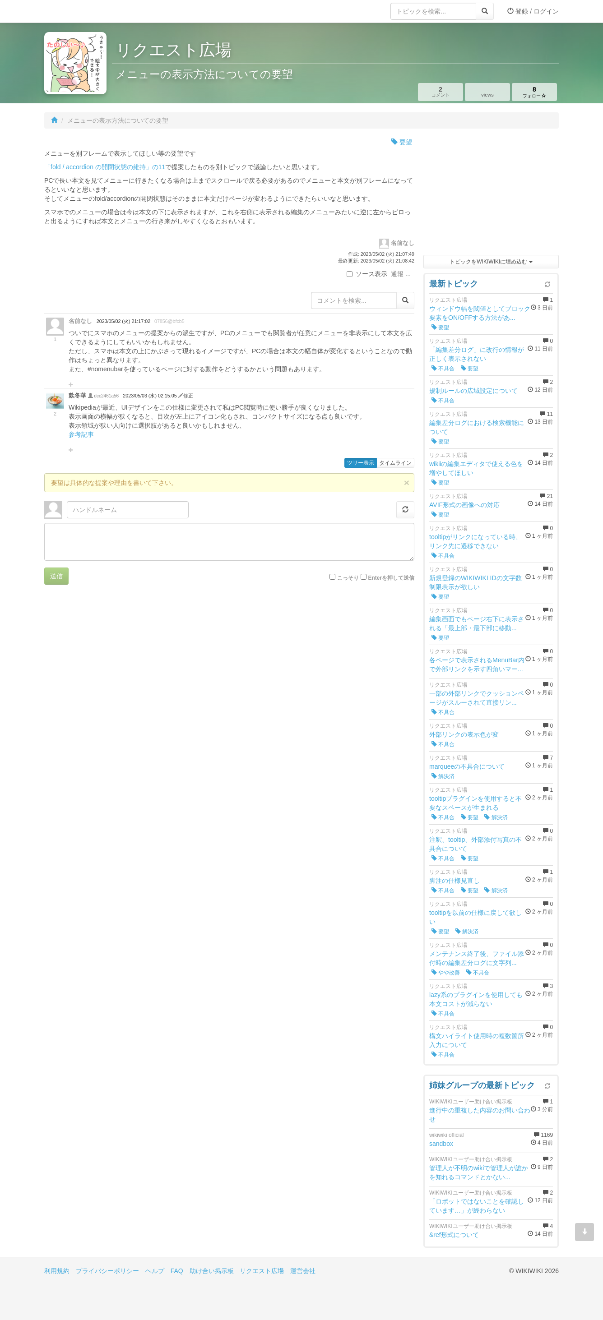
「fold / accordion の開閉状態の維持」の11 (104, 167)
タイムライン (395, 463)
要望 (401, 142)
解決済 (443, 776)
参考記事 (81, 434)
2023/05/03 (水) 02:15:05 (150, 395)
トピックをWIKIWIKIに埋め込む (491, 261)
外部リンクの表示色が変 (464, 734)
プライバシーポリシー (107, 1270)
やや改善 (445, 972)
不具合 (443, 368)
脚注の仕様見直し (454, 880)
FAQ (177, 1270)
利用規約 (57, 1270)
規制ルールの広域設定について (473, 390)
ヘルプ (154, 1270)
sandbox (441, 1143)
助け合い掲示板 (212, 1270)
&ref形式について (454, 1234)
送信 (56, 576)
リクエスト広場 (262, 1270)
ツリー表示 (360, 463)
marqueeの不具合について (467, 766)
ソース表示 (367, 273)
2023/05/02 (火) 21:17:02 (123, 321)
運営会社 (302, 1270)
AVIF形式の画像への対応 (464, 504)
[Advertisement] (491, 194)
